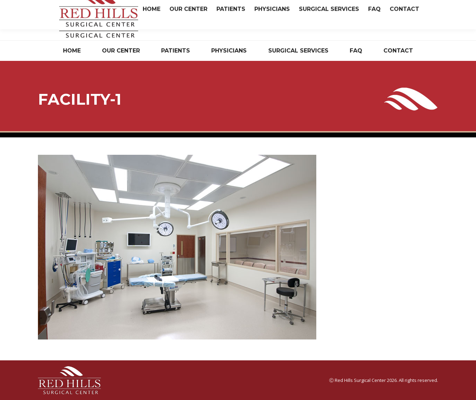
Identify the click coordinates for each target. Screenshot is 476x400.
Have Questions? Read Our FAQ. (336, 25)
